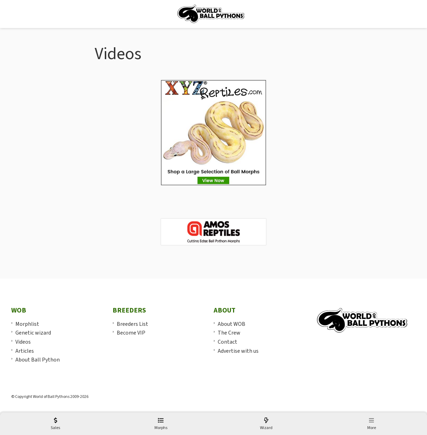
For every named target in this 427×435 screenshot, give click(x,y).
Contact (227, 342)
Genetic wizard (33, 333)
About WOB (231, 324)
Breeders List (132, 324)
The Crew (229, 333)
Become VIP (131, 333)
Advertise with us (238, 351)
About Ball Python (37, 360)
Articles (24, 351)
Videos (23, 342)
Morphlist (27, 324)
